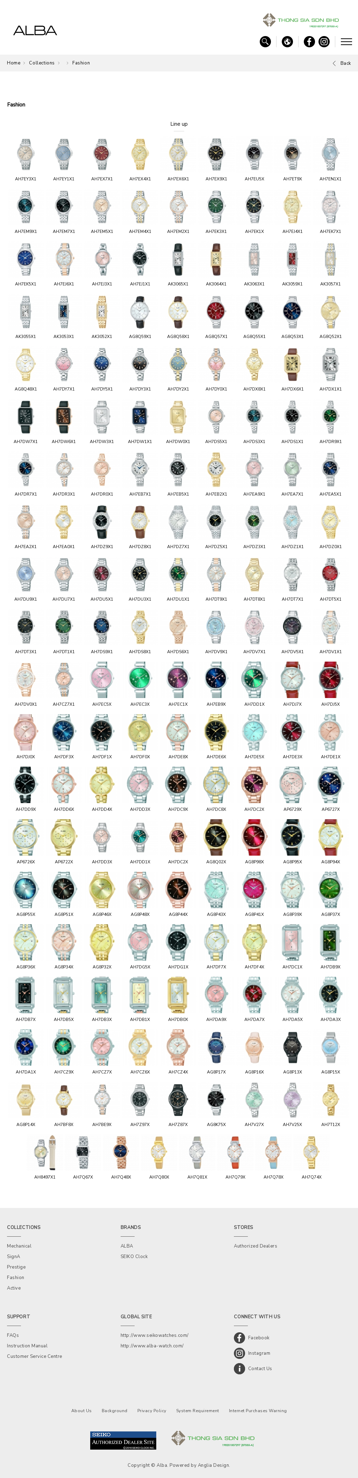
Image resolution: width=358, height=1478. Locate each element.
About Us (81, 1411)
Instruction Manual (27, 1346)
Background (115, 1411)
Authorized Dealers (255, 1246)
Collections (42, 63)
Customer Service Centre (34, 1356)
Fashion (81, 63)
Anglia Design (213, 1465)
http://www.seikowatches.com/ (155, 1335)
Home (13, 63)
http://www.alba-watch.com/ (152, 1346)
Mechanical (19, 1246)
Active (14, 1288)
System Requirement (197, 1411)
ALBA (127, 1246)
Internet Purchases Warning (258, 1411)
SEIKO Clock (134, 1256)
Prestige (16, 1267)
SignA (13, 1256)
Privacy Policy (151, 1411)
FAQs (13, 1335)
